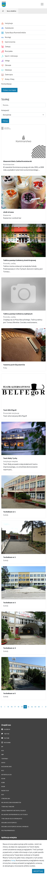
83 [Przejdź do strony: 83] (35, 707)
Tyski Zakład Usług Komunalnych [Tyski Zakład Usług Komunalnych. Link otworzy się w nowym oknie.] (11, 818)
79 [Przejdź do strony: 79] (22, 707)
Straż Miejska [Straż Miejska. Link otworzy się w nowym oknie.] (5, 798)
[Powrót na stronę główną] (2, 11)
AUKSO (3, 762)
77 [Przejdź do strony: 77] (15, 707)
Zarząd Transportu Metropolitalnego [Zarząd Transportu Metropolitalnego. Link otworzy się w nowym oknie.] (13, 810)
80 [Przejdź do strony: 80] (25, 707)
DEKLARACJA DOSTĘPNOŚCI (9, 822)
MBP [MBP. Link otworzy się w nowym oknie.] (2, 754)
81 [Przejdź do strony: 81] (28, 707)
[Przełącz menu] (42, 4)
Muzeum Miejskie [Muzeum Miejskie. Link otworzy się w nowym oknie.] (6, 766)
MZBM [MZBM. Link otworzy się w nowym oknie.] (3, 782)
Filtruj (5, 121)
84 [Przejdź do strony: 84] (39, 707)
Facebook (5, 729)
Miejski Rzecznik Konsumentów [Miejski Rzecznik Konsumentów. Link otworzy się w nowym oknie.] (11, 802)
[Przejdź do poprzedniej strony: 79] (4, 706)
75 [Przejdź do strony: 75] (8, 707)
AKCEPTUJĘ (38, 871)
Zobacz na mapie (9, 90)
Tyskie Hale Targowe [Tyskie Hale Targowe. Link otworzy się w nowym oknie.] (7, 806)
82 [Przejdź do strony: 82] (32, 707)
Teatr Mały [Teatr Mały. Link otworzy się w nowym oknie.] (4, 758)
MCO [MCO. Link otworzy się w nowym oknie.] (2, 770)
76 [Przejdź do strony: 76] (11, 707)
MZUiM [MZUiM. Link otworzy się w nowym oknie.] (3, 778)
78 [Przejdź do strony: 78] (18, 707)
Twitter (5, 734)
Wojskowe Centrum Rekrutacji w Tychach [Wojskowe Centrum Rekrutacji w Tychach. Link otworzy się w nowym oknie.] (14, 814)
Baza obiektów (11, 11)
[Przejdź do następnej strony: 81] (42, 706)
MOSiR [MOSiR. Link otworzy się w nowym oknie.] (3, 786)
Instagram (5, 742)
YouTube (5, 738)
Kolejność (5, 110)
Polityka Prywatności (8, 830)
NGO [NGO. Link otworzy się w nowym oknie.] (2, 794)
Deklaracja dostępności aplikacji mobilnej (15, 826)
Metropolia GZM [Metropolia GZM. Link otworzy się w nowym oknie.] (6, 774)
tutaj (13, 860)
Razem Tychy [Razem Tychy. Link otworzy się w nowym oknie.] (5, 790)
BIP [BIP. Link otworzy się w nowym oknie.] (2, 746)
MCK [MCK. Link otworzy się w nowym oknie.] (2, 750)
